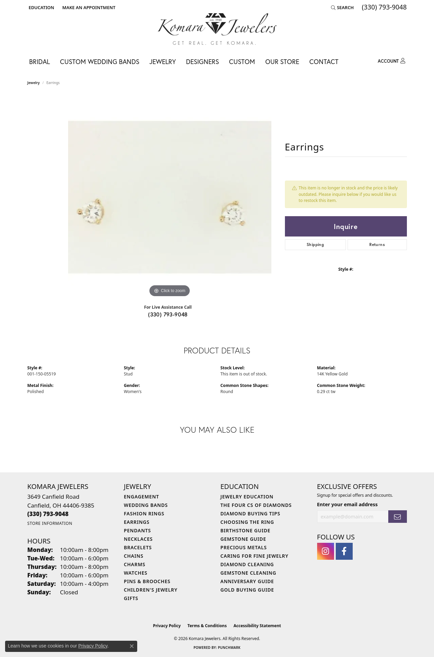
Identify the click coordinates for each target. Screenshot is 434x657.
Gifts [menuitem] (131, 598)
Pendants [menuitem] (137, 530)
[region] (169, 197)
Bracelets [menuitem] (138, 547)
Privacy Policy (167, 626)
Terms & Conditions (207, 626)
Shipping (315, 244)
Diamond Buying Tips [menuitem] (251, 513)
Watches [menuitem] (136, 573)
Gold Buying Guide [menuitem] (247, 590)
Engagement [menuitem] (141, 496)
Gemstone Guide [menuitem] (243, 539)
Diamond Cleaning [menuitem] (247, 564)
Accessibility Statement (257, 626)
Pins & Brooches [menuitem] (147, 581)
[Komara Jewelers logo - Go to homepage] (217, 29)
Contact (323, 61)
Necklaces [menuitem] (138, 539)
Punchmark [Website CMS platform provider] (229, 647)
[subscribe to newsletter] (397, 516)
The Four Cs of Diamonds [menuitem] (256, 505)
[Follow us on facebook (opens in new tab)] (344, 551)
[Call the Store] (48, 514)
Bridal (39, 61)
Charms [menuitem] (134, 564)
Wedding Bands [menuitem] (146, 505)
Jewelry (162, 61)
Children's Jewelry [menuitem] (151, 590)
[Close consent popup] (132, 646)
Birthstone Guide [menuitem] (246, 530)
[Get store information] (50, 523)
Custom (242, 61)
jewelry (33, 82)
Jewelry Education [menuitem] (247, 496)
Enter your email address (347, 504)
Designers (202, 61)
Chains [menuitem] (134, 556)
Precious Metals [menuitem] (244, 547)
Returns (377, 244)
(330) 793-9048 (168, 314)
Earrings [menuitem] (137, 522)
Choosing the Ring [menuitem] (247, 522)
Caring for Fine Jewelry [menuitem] (255, 556)
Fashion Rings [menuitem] (144, 513)
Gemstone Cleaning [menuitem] (248, 573)
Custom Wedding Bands (99, 61)
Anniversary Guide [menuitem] (247, 581)
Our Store (282, 61)
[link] (88, 7)
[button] (40, 7)
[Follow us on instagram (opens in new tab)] (325, 551)
